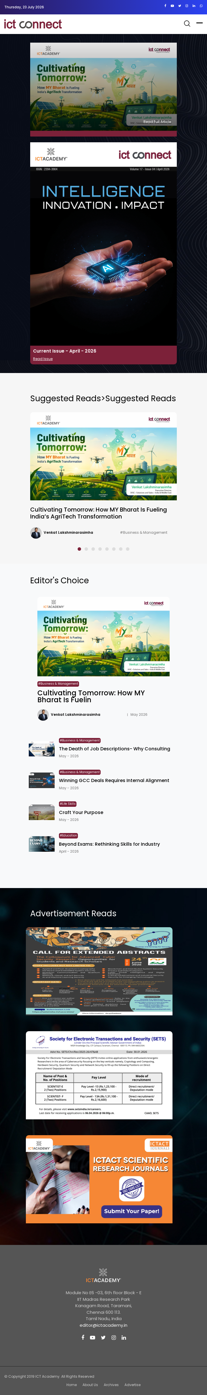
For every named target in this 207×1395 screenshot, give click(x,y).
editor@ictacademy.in (103, 1325)
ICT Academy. (47, 1376)
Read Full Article (157, 121)
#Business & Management (143, 532)
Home (71, 1384)
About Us (90, 1384)
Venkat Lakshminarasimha (68, 532)
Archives (111, 1384)
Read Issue (43, 358)
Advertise (132, 1384)
